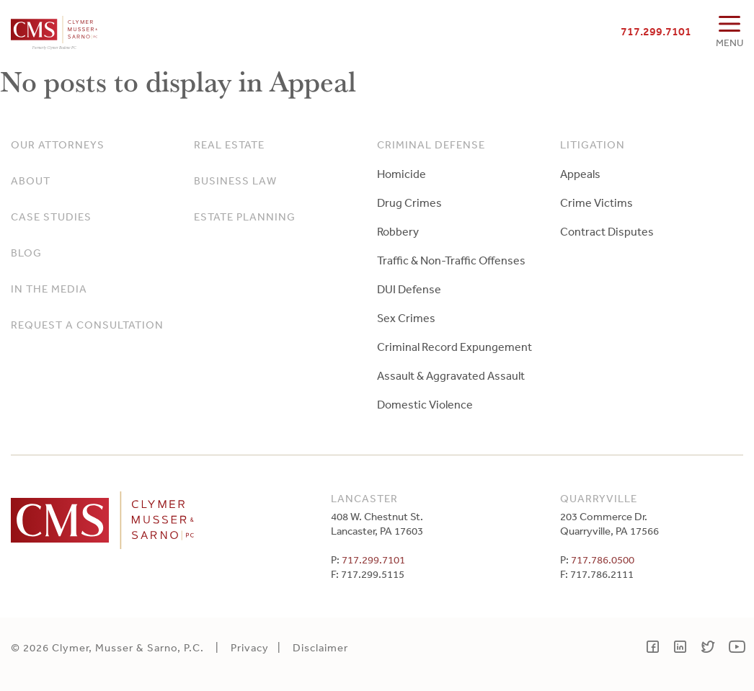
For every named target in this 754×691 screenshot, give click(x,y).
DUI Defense (409, 289)
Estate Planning (245, 216)
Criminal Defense (431, 144)
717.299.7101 (656, 31)
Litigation (592, 144)
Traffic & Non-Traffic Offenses (451, 260)
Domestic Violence (425, 404)
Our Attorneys (58, 144)
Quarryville (598, 498)
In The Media (49, 288)
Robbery (398, 231)
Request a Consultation (87, 324)
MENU (729, 42)
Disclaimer (320, 647)
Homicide (401, 173)
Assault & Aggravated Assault (451, 375)
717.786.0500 (602, 559)
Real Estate (229, 144)
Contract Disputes (607, 231)
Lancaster (364, 498)
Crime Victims (596, 202)
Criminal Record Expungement (454, 346)
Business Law (235, 180)
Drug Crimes (409, 202)
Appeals (580, 173)
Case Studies (51, 216)
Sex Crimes (406, 318)
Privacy (250, 647)
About (30, 180)
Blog (26, 252)
